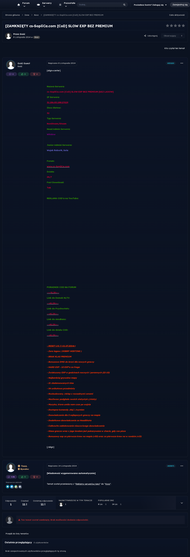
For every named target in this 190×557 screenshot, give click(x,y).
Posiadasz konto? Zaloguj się (150, 5)
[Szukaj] (96, 4)
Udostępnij (151, 36)
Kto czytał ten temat (174, 48)
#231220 (170, 63)
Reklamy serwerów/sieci (88, 484)
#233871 (170, 466)
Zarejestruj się (180, 4)
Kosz (107, 484)
